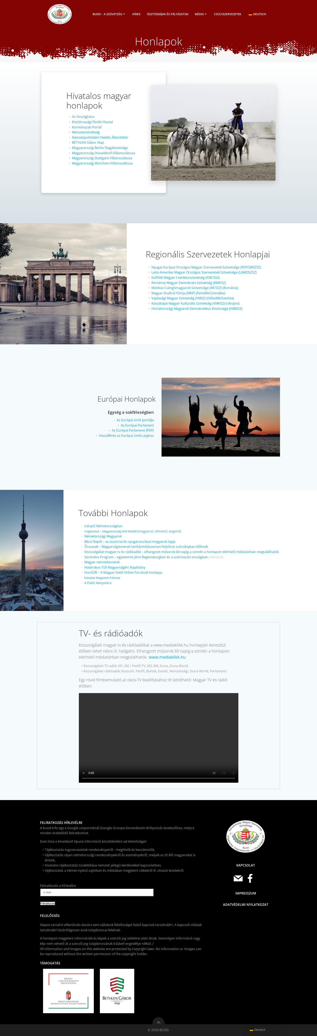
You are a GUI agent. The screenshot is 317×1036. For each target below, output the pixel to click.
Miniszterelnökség (86, 132)
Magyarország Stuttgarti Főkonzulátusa (102, 158)
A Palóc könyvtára (97, 583)
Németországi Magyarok (103, 536)
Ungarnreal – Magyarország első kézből (110, 531)
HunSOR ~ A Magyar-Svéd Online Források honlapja (123, 572)
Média (201, 14)
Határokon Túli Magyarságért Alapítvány (114, 567)
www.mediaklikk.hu (167, 657)
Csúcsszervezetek (227, 14)
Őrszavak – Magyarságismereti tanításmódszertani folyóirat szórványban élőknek (146, 546)
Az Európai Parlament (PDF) (133, 430)
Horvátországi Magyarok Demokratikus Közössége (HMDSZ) (196, 308)
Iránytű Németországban (103, 526)
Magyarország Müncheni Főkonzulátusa (102, 163)
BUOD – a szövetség (109, 14)
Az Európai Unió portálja (135, 420)
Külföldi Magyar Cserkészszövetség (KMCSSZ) (185, 277)
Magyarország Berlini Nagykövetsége (100, 148)
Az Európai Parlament (137, 425)
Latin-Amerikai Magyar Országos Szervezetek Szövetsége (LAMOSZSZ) (204, 272)
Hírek (136, 14)
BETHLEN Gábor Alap (88, 142)
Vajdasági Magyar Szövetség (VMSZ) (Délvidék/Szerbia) (192, 298)
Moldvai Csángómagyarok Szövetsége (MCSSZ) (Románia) (194, 288)
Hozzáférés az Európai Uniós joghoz (126, 435)
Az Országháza (83, 116)
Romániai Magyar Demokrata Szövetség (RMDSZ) (188, 283)
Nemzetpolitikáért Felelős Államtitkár (100, 137)
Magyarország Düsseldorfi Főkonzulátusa (103, 153)
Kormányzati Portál (86, 127)
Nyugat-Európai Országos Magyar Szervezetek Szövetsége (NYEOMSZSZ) (206, 267)
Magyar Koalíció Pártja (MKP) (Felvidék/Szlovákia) (188, 293)
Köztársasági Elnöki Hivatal (92, 122)
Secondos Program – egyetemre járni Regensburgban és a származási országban (146, 557)
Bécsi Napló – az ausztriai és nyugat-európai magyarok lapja (129, 541)
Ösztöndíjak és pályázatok (167, 14)
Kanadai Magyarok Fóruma (102, 577)
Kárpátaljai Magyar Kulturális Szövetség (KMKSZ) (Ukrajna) (195, 303)
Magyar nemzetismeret (102, 562)
